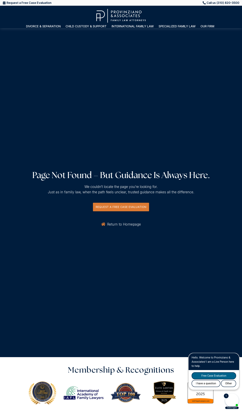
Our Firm (208, 26)
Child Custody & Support (87, 26)
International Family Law (133, 26)
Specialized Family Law (178, 26)
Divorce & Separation (44, 26)
